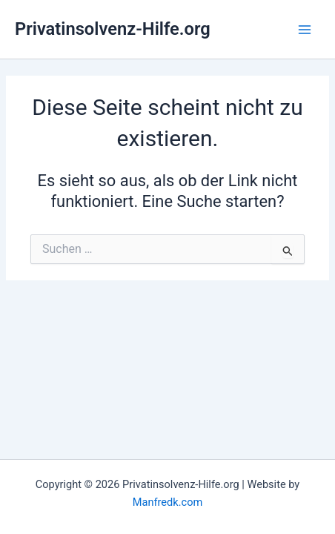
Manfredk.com (168, 502)
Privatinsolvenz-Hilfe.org (112, 29)
